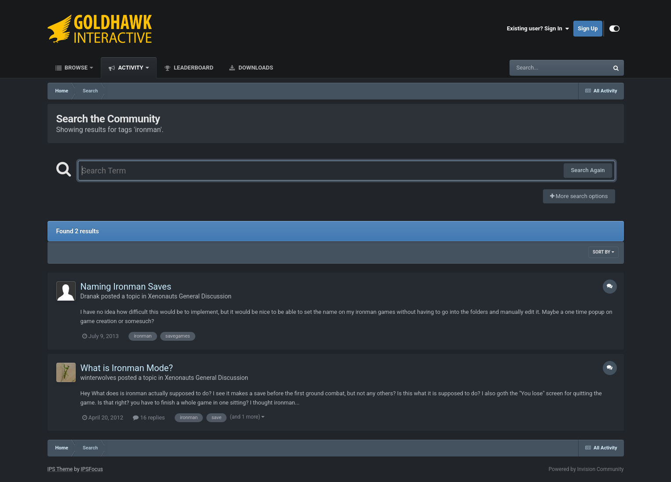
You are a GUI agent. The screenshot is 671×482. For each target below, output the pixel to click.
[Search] (537, 68)
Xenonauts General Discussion (189, 296)
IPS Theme (60, 469)
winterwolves (99, 377)
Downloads (255, 67)
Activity (131, 67)
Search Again (588, 170)
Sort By (603, 252)
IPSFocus (92, 469)
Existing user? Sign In (538, 29)
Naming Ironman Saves (126, 286)
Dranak (90, 296)
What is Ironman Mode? (127, 368)
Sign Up (588, 28)
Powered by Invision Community (586, 469)
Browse (76, 67)
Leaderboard (192, 67)
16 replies (149, 417)
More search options (579, 196)
